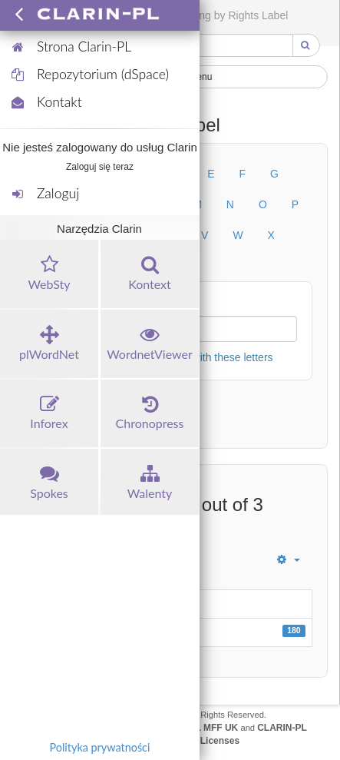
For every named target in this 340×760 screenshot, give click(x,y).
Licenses (219, 740)
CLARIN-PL (282, 727)
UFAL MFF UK (208, 727)
